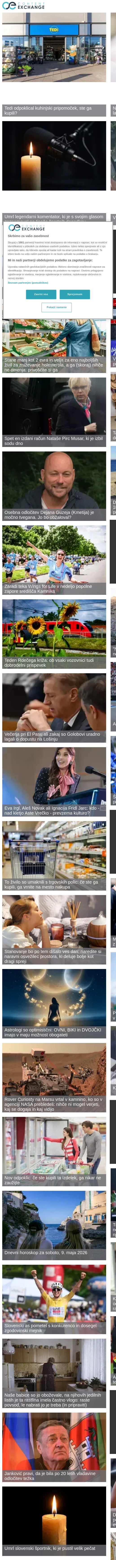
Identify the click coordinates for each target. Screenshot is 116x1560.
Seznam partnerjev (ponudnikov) (28, 282)
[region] (58, 270)
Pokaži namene (57, 307)
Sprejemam (74, 294)
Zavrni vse (41, 294)
